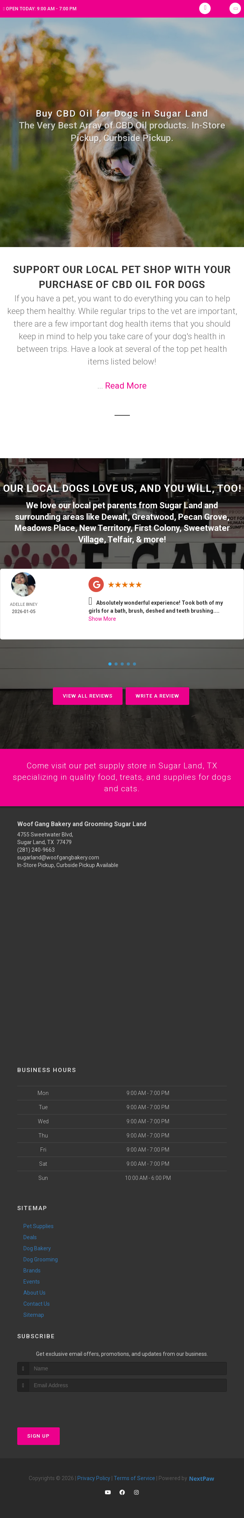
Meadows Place (45, 527)
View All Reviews (88, 694)
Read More (126, 385)
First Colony (156, 527)
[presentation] (58, 1405)
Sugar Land (180, 505)
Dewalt (115, 516)
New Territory (104, 527)
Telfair (120, 538)
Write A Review (157, 694)
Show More (102, 617)
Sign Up (38, 1435)
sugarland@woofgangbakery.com (58, 857)
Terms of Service (134, 1478)
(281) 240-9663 (36, 849)
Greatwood (153, 516)
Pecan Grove (202, 516)
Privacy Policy (93, 1478)
